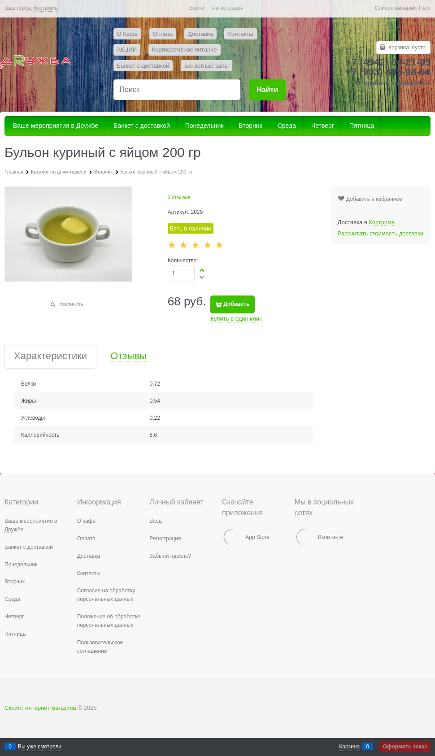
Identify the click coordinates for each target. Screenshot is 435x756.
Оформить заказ (405, 746)
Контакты (240, 33)
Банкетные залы (206, 65)
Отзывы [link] (128, 356)
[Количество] (181, 273)
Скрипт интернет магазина (40, 707)
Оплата (163, 33)
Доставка (200, 33)
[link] (45, 8)
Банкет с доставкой (143, 65)
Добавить (236, 304)
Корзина (349, 746)
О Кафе (127, 33)
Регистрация (228, 8)
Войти (196, 8)
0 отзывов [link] (179, 197)
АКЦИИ (127, 49)
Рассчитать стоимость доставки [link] (380, 233)
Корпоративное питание (184, 49)
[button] (202, 270)
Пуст (425, 8)
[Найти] (267, 89)
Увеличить (71, 304)
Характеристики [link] (50, 356)
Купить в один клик (235, 318)
